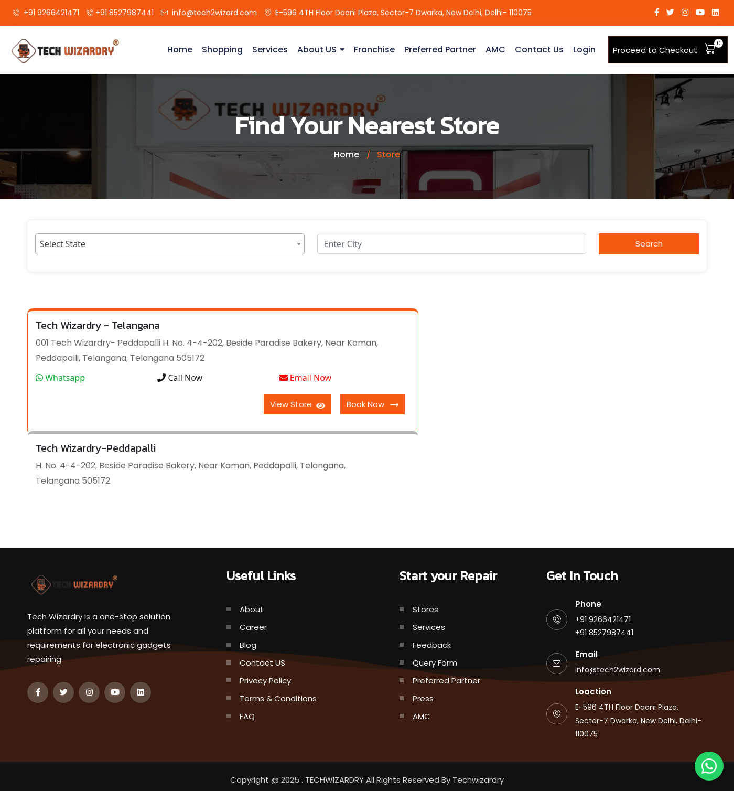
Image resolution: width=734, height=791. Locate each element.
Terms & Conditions (278, 698)
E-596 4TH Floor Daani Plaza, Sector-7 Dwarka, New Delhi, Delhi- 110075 (403, 12)
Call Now (179, 377)
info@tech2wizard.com (214, 12)
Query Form (435, 662)
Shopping (227, 50)
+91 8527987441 (124, 12)
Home (185, 50)
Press (423, 698)
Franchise (378, 50)
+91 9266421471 (51, 12)
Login (584, 50)
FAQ (247, 716)
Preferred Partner (442, 50)
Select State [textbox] (62, 244)
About (252, 609)
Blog (248, 644)
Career (253, 627)
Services (274, 50)
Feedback (432, 644)
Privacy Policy (265, 680)
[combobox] (170, 243)
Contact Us (539, 50)
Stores (425, 609)
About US (320, 50)
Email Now (305, 377)
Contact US (262, 662)
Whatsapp (60, 377)
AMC (496, 50)
